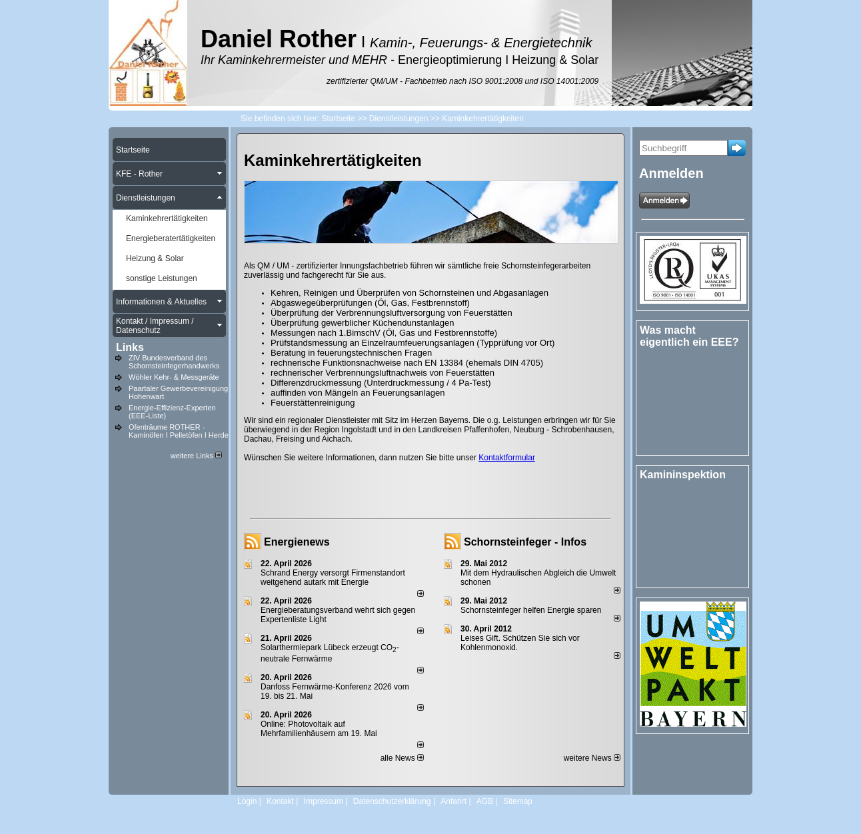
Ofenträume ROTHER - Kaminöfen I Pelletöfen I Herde (179, 431)
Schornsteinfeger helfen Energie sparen (530, 610)
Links (130, 347)
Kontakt (280, 801)
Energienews (297, 542)
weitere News (592, 758)
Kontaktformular (506, 457)
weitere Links (196, 456)
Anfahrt (453, 801)
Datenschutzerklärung (392, 801)
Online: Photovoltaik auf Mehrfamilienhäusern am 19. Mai (319, 728)
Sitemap (517, 801)
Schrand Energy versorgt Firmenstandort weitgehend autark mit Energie (333, 577)
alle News (402, 758)
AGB (484, 801)
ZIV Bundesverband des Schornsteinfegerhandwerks (174, 362)
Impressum (323, 801)
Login (247, 801)
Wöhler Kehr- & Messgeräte (174, 377)
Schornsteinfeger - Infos (525, 542)
